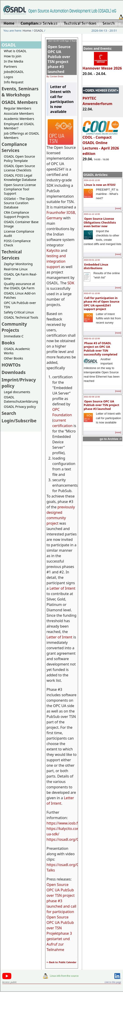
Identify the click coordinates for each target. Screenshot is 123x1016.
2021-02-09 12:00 (92, 397)
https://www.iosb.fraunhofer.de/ (74, 823)
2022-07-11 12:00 (92, 293)
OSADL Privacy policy (20, 406)
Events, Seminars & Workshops (20, 92)
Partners (10, 66)
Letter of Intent (62, 588)
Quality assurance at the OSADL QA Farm (19, 286)
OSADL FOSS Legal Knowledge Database (20, 177)
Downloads (14, 372)
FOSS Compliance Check (17, 243)
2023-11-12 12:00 (92, 214)
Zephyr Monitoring (18, 264)
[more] (118, 208)
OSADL (38, 30)
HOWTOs (11, 365)
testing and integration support (56, 261)
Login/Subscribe (107, 23)
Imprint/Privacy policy (70, 23)
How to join (12, 56)
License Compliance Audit (19, 233)
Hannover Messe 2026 (102, 66)
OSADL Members (20, 102)
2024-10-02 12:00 (92, 180)
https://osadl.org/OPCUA (68, 839)
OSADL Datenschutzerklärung (21, 399)
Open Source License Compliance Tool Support (20, 189)
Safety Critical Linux (19, 312)
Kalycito (53, 250)
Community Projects (14, 327)
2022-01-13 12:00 (92, 338)
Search (9, 413)
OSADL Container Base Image (21, 224)
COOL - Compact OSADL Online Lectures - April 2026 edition (101, 143)
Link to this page (113, 982)
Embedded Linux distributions (96, 266)
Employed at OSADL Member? (19, 126)
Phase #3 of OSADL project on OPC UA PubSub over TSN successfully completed (100, 348)
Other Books (13, 358)
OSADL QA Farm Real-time (20, 276)
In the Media (13, 61)
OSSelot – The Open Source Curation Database (19, 202)
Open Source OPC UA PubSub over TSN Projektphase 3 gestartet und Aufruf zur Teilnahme (60, 933)
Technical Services (12, 255)
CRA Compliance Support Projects (16, 214)
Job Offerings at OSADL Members (21, 135)
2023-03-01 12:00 (92, 260)
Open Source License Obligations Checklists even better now (100, 222)
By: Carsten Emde (55, 76)
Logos (8, 77)
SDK (70, 282)
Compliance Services (14, 147)
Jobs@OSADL (14, 72)
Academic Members (19, 119)
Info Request (13, 82)
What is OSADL (15, 51)
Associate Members (19, 113)
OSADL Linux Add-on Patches (20, 295)
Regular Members (17, 108)
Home (43, 23)
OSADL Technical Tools (21, 317)
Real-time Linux (15, 269)
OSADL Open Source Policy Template (19, 158)
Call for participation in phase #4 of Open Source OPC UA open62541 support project (101, 303)
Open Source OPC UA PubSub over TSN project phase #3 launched (101, 405)
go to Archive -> (111, 439)
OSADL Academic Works (17, 351)
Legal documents (17, 392)
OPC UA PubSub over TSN (20, 305)
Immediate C (14, 336)
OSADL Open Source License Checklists (19, 168)
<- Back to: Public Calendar (61, 962)
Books (8, 343)
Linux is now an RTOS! (100, 185)
